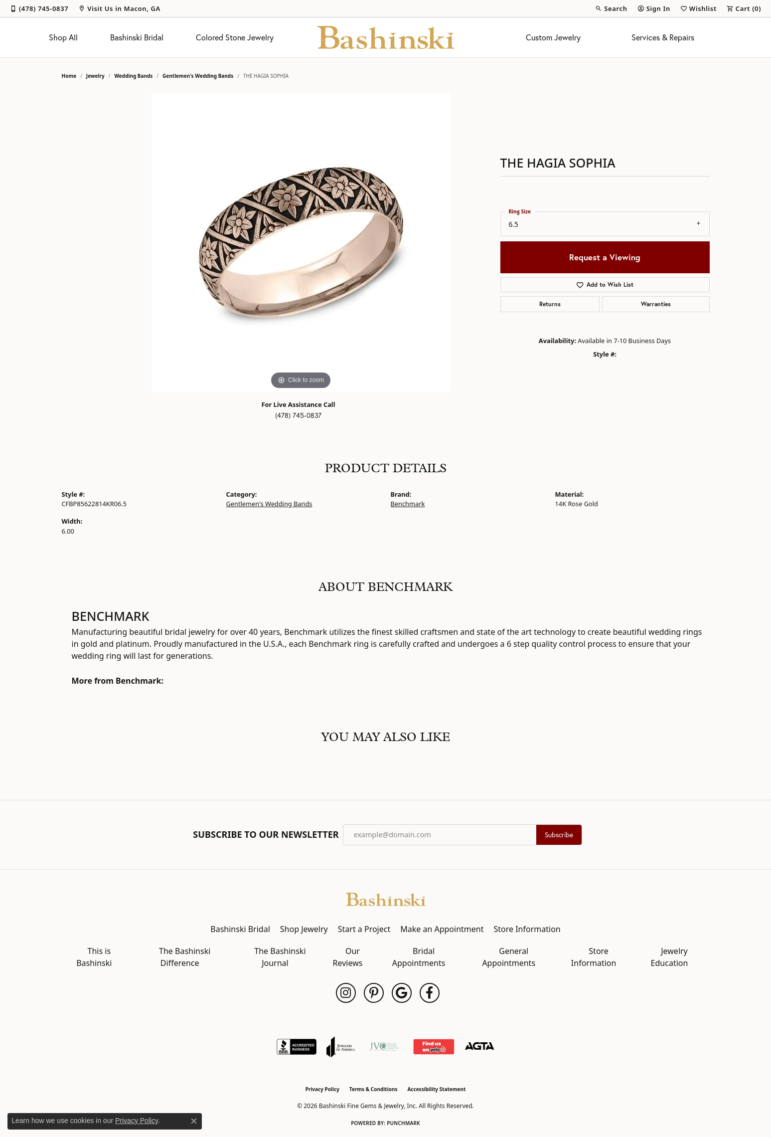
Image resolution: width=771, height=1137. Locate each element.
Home (69, 75)
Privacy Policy (322, 1089)
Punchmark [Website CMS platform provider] (403, 1123)
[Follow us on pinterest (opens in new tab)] (374, 993)
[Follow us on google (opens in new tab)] (402, 993)
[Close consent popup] (194, 1121)
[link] (39, 8)
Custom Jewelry (553, 37)
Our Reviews (348, 957)
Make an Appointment (441, 929)
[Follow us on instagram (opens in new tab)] (346, 993)
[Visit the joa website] (340, 1046)
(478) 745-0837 (298, 415)
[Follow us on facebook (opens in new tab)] (430, 993)
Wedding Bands (133, 75)
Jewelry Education (669, 957)
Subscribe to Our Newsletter (265, 834)
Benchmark (408, 503)
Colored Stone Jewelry (235, 37)
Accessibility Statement (436, 1089)
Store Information (526, 929)
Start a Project (364, 929)
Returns (550, 304)
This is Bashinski (94, 957)
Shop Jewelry (304, 929)
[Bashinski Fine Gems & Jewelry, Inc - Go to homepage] (386, 898)
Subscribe (559, 835)
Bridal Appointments (419, 957)
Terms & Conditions (373, 1089)
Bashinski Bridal (136, 37)
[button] (611, 8)
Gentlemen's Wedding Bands (197, 75)
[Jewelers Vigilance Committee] (384, 1046)
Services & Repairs (662, 37)
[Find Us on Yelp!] (433, 1046)
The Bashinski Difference (184, 957)
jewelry (95, 75)
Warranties (656, 304)
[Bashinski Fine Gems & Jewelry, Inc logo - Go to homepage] (385, 37)
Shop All (63, 37)
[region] (301, 242)
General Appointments (508, 957)
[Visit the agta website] (479, 1046)
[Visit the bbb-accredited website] (296, 1046)
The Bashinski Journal (280, 957)
